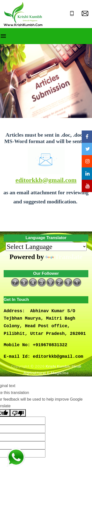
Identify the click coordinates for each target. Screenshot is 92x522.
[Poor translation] (18, 413)
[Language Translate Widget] (46, 246)
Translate (64, 257)
